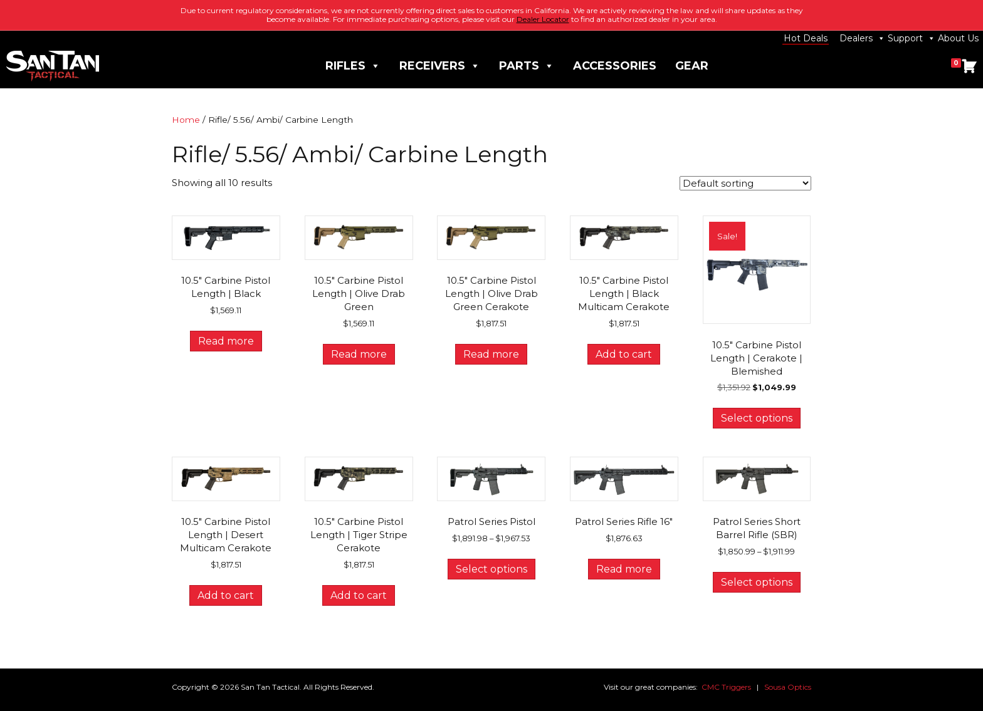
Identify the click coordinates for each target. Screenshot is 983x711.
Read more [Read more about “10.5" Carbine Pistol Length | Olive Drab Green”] (359, 354)
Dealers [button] (862, 38)
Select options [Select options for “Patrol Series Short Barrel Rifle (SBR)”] (756, 582)
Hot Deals (806, 38)
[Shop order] (745, 183)
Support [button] (911, 38)
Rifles (353, 66)
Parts (526, 66)
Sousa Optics (787, 687)
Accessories (614, 66)
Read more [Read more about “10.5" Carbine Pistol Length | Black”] (226, 341)
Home (186, 120)
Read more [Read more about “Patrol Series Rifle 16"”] (624, 569)
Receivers (439, 66)
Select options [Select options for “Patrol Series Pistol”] (491, 569)
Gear (691, 66)
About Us (958, 38)
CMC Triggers (726, 687)
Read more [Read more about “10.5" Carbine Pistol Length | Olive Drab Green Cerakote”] (491, 354)
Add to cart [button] (624, 354)
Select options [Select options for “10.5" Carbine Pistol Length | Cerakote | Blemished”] (756, 418)
